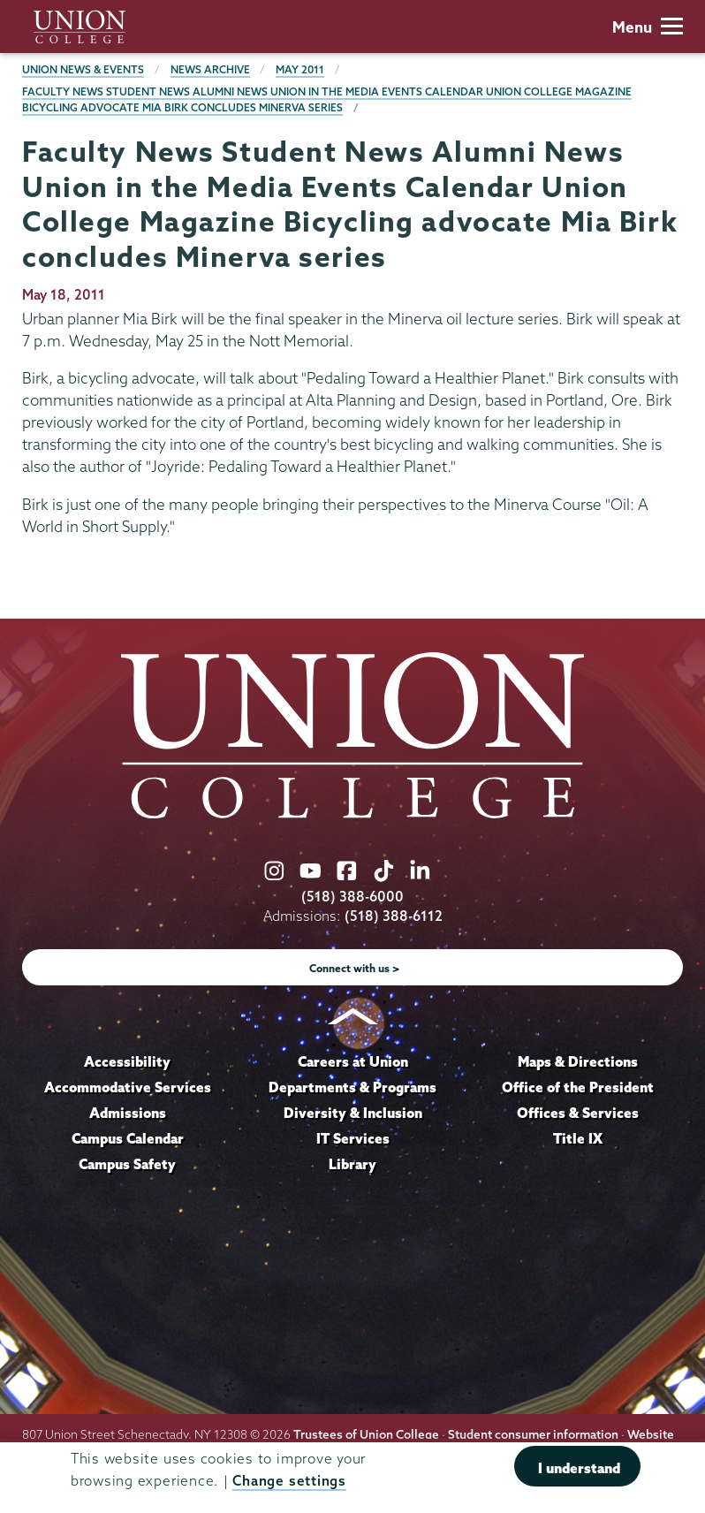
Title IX (578, 1138)
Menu (647, 27)
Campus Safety (127, 1164)
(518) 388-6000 (352, 896)
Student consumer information (533, 1434)
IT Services (353, 1138)
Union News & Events (83, 69)
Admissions (127, 1112)
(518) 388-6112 (394, 916)
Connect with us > (354, 968)
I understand (579, 1468)
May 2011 (300, 69)
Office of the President (578, 1087)
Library (352, 1164)
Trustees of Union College (366, 1434)
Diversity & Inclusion (353, 1112)
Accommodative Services (127, 1087)
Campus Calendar (128, 1138)
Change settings (288, 1480)
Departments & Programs (352, 1087)
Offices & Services (578, 1112)
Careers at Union (353, 1061)
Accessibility (127, 1061)
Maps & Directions (578, 1061)
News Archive (210, 69)
